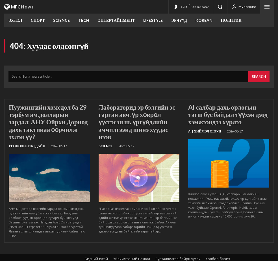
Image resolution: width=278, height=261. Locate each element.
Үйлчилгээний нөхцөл (131, 245)
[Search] (260, 76)
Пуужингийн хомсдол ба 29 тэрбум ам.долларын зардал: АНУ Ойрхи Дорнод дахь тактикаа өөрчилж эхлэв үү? (45, 115)
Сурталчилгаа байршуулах (177, 245)
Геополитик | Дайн (26, 133)
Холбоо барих (218, 245)
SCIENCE (105, 133)
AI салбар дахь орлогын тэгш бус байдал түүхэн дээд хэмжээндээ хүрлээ (225, 111)
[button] (220, 7)
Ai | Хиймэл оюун (203, 127)
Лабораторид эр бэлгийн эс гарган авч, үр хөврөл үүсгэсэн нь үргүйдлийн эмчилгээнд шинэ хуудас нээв (138, 115)
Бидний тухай (96, 245)
